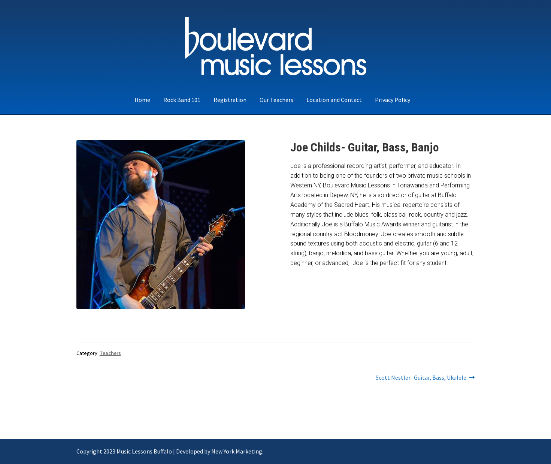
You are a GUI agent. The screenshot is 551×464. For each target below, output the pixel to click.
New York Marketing (236, 451)
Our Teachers (276, 99)
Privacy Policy (392, 99)
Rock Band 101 (181, 99)
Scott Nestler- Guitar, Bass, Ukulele (421, 378)
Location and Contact (334, 99)
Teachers (110, 353)
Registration (230, 99)
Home (142, 99)
